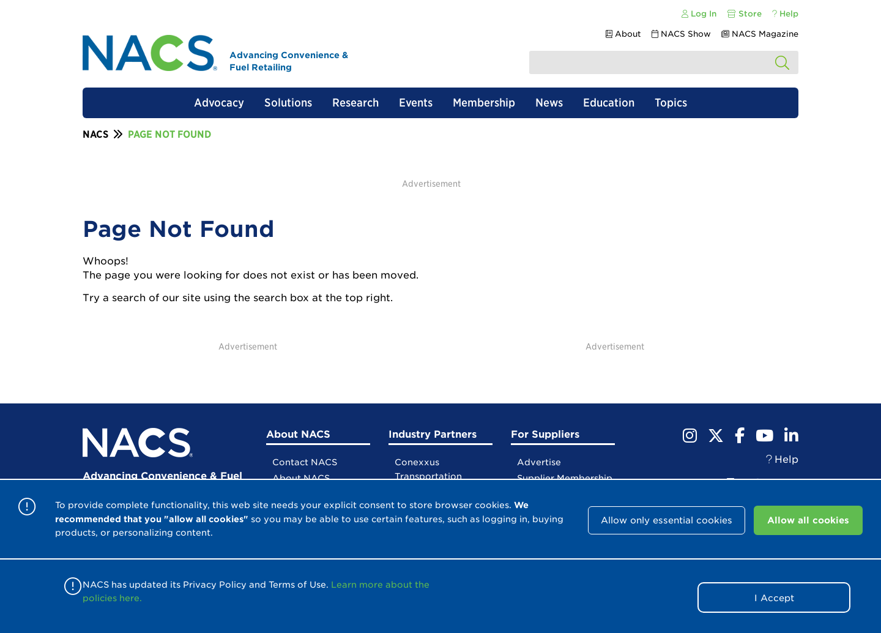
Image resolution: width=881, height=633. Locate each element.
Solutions (288, 102)
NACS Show (681, 34)
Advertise (539, 462)
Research (355, 102)
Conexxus (417, 462)
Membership (484, 102)
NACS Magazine (759, 34)
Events (416, 102)
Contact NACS (304, 462)
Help (785, 13)
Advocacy (219, 102)
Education (608, 102)
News (549, 102)
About (623, 34)
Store (744, 13)
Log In (699, 13)
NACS (95, 134)
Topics (671, 102)
